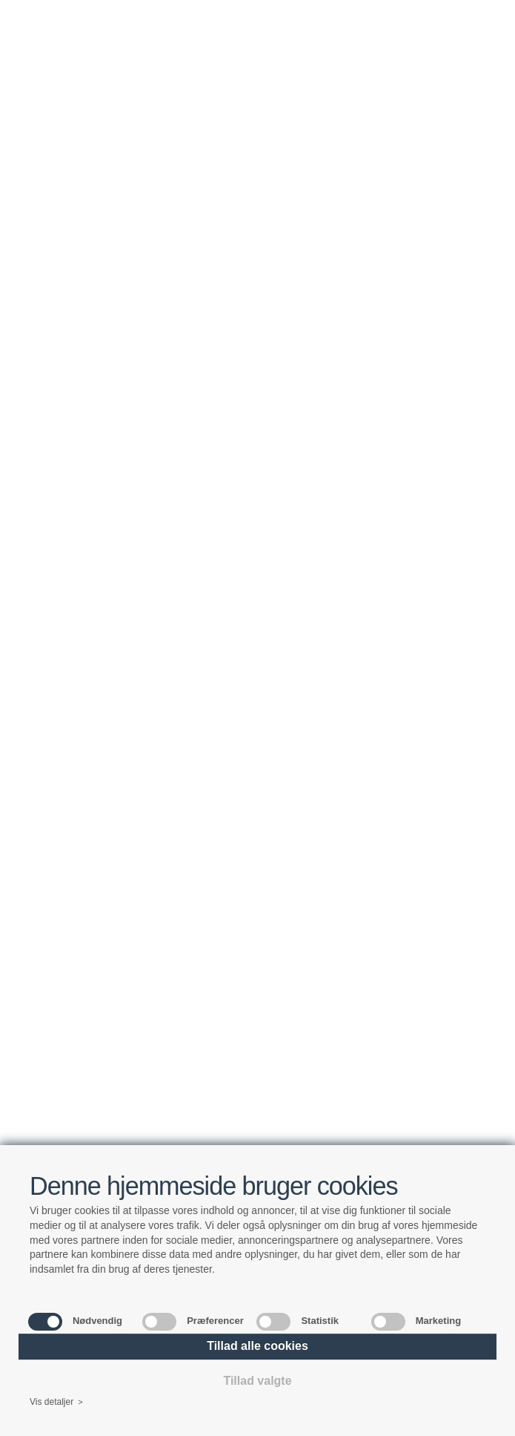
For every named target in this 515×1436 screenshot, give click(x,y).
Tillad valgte (257, 1380)
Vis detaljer (56, 1403)
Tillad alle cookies (257, 1346)
